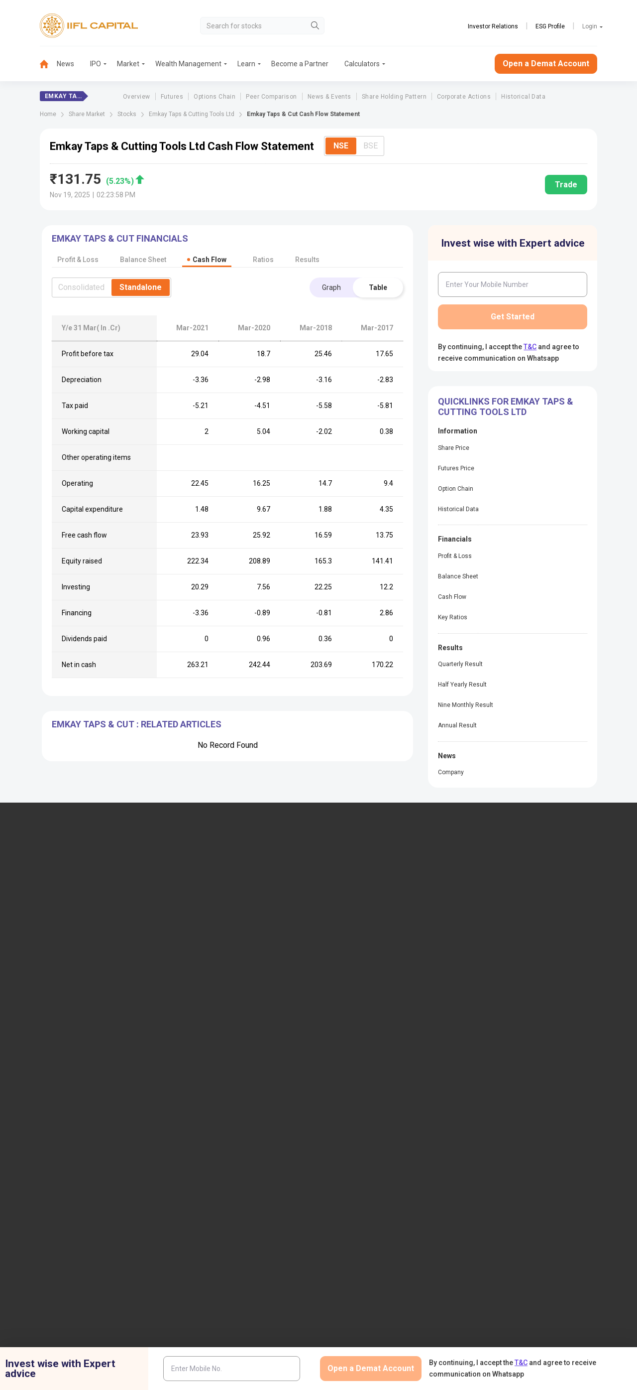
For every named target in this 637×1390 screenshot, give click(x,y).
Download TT (212, 1009)
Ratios (263, 260)
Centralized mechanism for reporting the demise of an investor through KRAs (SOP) (541, 1139)
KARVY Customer (363, 1009)
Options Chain (214, 96)
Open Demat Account (513, 886)
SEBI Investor (500, 1091)
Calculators (362, 64)
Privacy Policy (431, 1216)
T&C (530, 347)
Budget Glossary (361, 992)
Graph (331, 287)
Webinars (350, 1041)
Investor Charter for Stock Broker (242, 1058)
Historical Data (523, 96)
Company (451, 772)
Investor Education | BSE (517, 1041)
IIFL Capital (209, 886)
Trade (566, 184)
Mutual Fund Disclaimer (554, 1216)
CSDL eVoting (501, 1009)
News (65, 64)
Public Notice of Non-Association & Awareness (390, 1078)
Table (378, 287)
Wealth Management (188, 64)
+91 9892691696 (34, 942)
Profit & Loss (455, 556)
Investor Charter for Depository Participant (239, 1078)
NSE (340, 145)
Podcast (348, 1025)
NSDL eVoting (501, 992)
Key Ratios (452, 617)
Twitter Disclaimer (202, 1216)
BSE (370, 145)
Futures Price (456, 468)
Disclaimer (65, 1216)
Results (307, 260)
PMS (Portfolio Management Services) (539, 919)
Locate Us (207, 902)
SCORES (204, 1122)
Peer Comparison (271, 96)
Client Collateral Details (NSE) (526, 1025)
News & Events (329, 96)
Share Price (453, 447)
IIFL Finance (354, 886)
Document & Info (217, 1041)
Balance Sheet (458, 576)
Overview (136, 96)
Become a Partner (299, 64)
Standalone (140, 287)
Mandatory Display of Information (387, 1058)
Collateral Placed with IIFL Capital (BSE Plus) (540, 1110)
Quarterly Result (460, 664)
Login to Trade (214, 992)
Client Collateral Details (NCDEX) (530, 1058)
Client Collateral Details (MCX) (527, 1074)
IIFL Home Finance (365, 902)
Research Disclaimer (128, 1216)
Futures (172, 96)
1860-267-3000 (33, 912)
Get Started (512, 316)
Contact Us (209, 919)
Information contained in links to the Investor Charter (247, 1103)
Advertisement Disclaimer (282, 1216)
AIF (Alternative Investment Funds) (533, 935)
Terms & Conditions (365, 1216)
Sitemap (348, 1114)
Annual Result (457, 725)
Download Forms (218, 1025)
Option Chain (455, 488)
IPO (95, 64)
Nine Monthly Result (465, 704)
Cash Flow (452, 596)
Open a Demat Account (546, 63)
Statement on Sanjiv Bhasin (378, 1099)
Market (128, 64)
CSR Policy (486, 1216)
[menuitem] (48, 64)
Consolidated (81, 287)
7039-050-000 (85, 912)
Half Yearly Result (462, 684)
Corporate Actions (464, 96)
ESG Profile (550, 26)
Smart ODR (209, 1155)
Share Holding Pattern (394, 96)
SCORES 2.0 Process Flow (232, 1139)
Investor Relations (493, 26)
